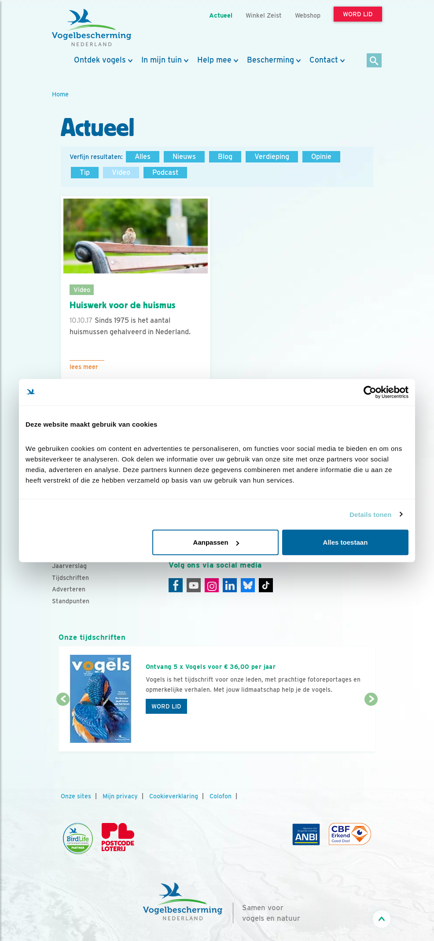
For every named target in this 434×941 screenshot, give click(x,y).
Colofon (221, 796)
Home (60, 94)
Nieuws (184, 156)
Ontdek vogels (100, 59)
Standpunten (70, 601)
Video (121, 172)
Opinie (321, 156)
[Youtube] (194, 585)
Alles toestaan (345, 542)
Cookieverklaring (173, 796)
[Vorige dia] (63, 726)
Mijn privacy (120, 796)
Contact (323, 59)
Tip (85, 172)
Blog (225, 156)
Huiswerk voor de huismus (123, 305)
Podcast (165, 172)
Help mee (214, 59)
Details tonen (370, 514)
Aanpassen (216, 542)
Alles (143, 156)
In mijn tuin (161, 59)
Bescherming (270, 59)
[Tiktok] (266, 585)
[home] (91, 28)
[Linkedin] (230, 585)
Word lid (166, 706)
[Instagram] (212, 585)
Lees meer (84, 366)
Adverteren (68, 589)
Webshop (307, 15)
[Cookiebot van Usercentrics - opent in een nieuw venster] (369, 392)
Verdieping (271, 156)
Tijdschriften (70, 577)
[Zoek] (374, 61)
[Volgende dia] (371, 726)
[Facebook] (176, 585)
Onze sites (76, 796)
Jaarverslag (69, 565)
